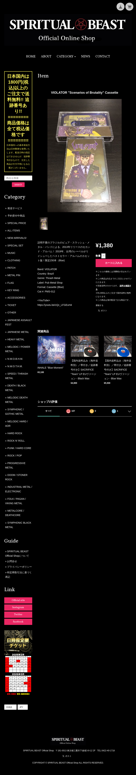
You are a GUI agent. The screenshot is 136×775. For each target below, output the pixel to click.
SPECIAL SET (15, 245)
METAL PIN (13, 275)
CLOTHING (13, 260)
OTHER (11, 312)
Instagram (18, 607)
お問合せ (12, 561)
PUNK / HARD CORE (19, 448)
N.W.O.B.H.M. (15, 358)
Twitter (18, 614)
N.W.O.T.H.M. (15, 366)
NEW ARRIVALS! (17, 238)
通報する (99, 305)
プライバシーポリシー (19, 566)
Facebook (18, 622)
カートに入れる (113, 262)
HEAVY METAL (15, 339)
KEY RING (13, 290)
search (18, 184)
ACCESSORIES (16, 297)
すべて (48, 411)
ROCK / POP (14, 455)
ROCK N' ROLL (16, 440)
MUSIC (11, 253)
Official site (18, 600)
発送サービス (14, 208)
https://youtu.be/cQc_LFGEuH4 (55, 305)
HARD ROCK (14, 433)
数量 (98, 255)
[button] (66, 56)
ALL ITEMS (13, 230)
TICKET (11, 305)
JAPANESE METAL (18, 332)
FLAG (10, 282)
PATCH (11, 267)
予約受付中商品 (16, 215)
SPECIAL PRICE (16, 223)
